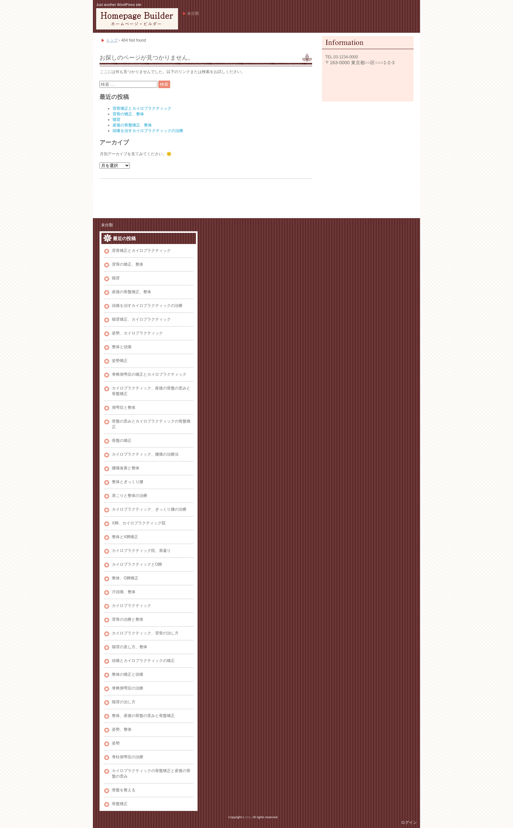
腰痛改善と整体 (125, 468)
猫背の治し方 (123, 702)
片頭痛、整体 (123, 592)
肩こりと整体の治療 (129, 495)
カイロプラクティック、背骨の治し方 (145, 633)
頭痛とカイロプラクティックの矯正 (143, 660)
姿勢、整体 (122, 729)
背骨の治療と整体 (127, 619)
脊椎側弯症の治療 (127, 688)
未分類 (193, 13)
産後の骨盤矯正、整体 (132, 125)
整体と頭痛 (122, 347)
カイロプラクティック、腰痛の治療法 (145, 454)
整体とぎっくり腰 (127, 482)
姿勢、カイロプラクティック (137, 333)
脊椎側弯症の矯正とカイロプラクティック (149, 374)
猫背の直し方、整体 (129, 647)
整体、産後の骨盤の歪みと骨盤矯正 (143, 715)
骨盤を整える (123, 790)
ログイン (409, 822)
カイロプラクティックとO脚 (137, 564)
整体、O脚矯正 (125, 578)
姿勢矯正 (120, 360)
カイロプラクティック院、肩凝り (141, 550)
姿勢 (116, 743)
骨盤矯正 (120, 803)
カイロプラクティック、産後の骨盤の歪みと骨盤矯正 (151, 391)
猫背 (116, 119)
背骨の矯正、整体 (128, 114)
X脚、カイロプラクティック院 (139, 523)
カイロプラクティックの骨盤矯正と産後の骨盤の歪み (151, 773)
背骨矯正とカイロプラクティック (142, 108)
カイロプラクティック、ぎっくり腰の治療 (149, 509)
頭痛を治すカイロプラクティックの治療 (148, 130)
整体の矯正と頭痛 (127, 674)
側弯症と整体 (123, 407)
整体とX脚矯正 (125, 537)
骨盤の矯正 (122, 440)
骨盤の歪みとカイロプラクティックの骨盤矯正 (151, 424)
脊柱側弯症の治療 (127, 757)
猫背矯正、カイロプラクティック (141, 319)
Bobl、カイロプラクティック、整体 (137, 18)
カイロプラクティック (131, 605)
